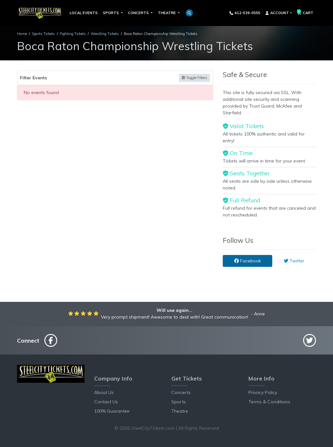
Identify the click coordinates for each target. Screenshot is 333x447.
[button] (189, 13)
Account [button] (277, 13)
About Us (104, 392)
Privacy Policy (262, 392)
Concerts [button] (139, 13)
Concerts (181, 392)
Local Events (84, 13)
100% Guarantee (112, 411)
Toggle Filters (194, 77)
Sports (178, 402)
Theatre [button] (167, 13)
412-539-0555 (245, 13)
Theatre (179, 411)
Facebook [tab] (247, 261)
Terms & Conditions (269, 402)
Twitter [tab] (294, 261)
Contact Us (106, 402)
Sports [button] (111, 13)
